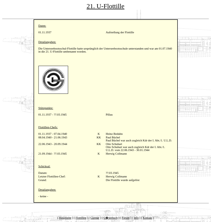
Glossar (94, 217)
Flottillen (81, 217)
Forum (125, 217)
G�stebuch (111, 217)
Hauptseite (65, 217)
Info (136, 217)
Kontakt (147, 217)
